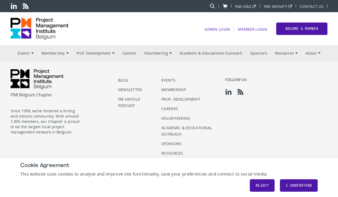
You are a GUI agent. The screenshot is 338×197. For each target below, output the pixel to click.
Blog (123, 80)
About (313, 53)
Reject (262, 185)
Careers (129, 53)
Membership (55, 53)
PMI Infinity (275, 6)
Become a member (301, 29)
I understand (299, 185)
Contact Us (311, 6)
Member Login (252, 29)
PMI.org (243, 6)
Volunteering (157, 53)
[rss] (25, 6)
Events (26, 53)
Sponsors (258, 53)
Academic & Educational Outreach (211, 53)
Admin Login (217, 29)
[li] (14, 6)
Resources (286, 53)
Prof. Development (95, 53)
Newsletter (130, 89)
